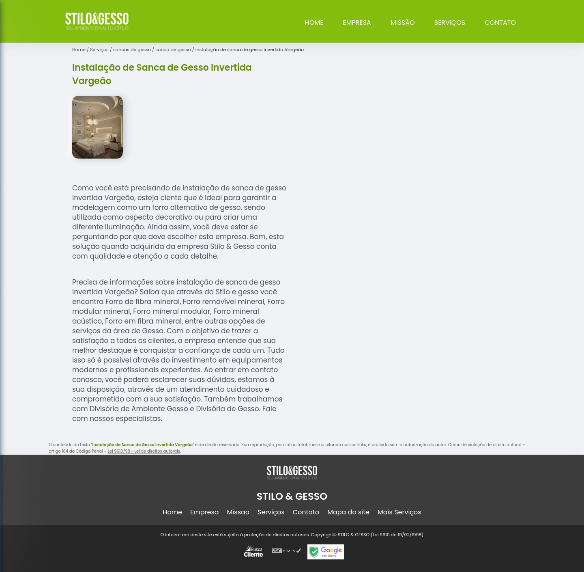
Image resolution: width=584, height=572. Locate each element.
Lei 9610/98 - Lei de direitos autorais (144, 451)
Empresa (357, 22)
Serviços (449, 22)
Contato (500, 22)
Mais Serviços (399, 512)
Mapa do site (348, 512)
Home (314, 22)
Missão (403, 22)
